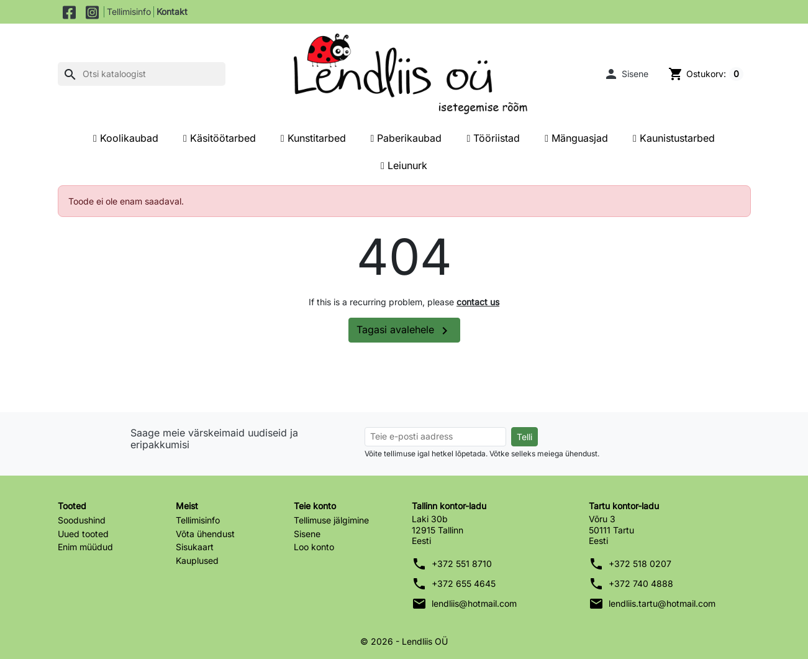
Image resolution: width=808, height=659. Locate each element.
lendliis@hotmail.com (474, 603)
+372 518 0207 (640, 563)
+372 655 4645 (464, 583)
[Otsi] (141, 74)
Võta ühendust (205, 533)
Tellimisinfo (129, 11)
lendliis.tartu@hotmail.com (662, 603)
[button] (626, 74)
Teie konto (315, 505)
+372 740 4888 (641, 583)
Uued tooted (83, 533)
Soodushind (82, 520)
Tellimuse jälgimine (331, 520)
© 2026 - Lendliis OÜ (404, 641)
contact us (477, 302)
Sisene (307, 533)
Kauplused (197, 560)
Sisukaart (195, 546)
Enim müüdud (85, 546)
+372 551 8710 (462, 563)
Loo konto (314, 546)
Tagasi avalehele (404, 330)
